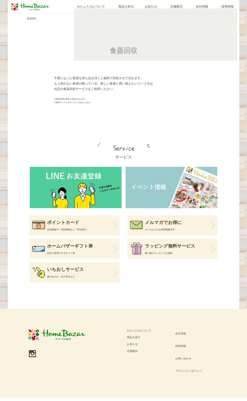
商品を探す (123, 6)
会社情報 (202, 6)
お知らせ (151, 6)
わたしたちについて (89, 6)
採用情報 (227, 6)
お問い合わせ (181, 355)
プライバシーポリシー (186, 361)
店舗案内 (176, 6)
